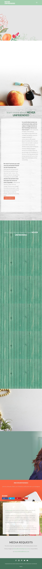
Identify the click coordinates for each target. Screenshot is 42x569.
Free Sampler (9, 198)
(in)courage (9, 510)
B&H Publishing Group (22, 563)
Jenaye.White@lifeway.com (21, 551)
